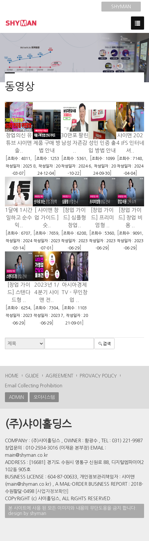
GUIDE (32, 376)
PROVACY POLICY (98, 376)
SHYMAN (121, 6)
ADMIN (16, 397)
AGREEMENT (59, 376)
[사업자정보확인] (52, 491)
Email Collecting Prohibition (33, 385)
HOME (12, 376)
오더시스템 (44, 397)
